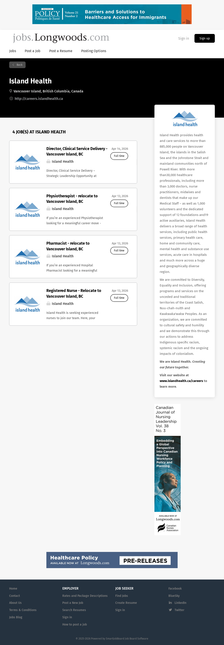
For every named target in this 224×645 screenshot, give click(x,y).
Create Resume (126, 603)
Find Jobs (121, 596)
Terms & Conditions (23, 610)
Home (13, 588)
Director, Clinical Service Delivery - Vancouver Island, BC (76, 151)
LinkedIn (180, 603)
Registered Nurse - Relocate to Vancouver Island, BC (73, 293)
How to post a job (74, 624)
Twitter (179, 610)
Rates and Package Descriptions (85, 596)
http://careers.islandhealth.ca (39, 99)
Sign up (205, 38)
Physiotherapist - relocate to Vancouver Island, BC (72, 199)
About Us (15, 603)
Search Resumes (74, 610)
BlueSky (174, 596)
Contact (14, 596)
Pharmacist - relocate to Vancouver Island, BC (68, 246)
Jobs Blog (15, 617)
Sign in (183, 38)
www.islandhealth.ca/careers (181, 381)
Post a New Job (72, 603)
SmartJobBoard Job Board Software (127, 638)
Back (19, 64)
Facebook (175, 588)
